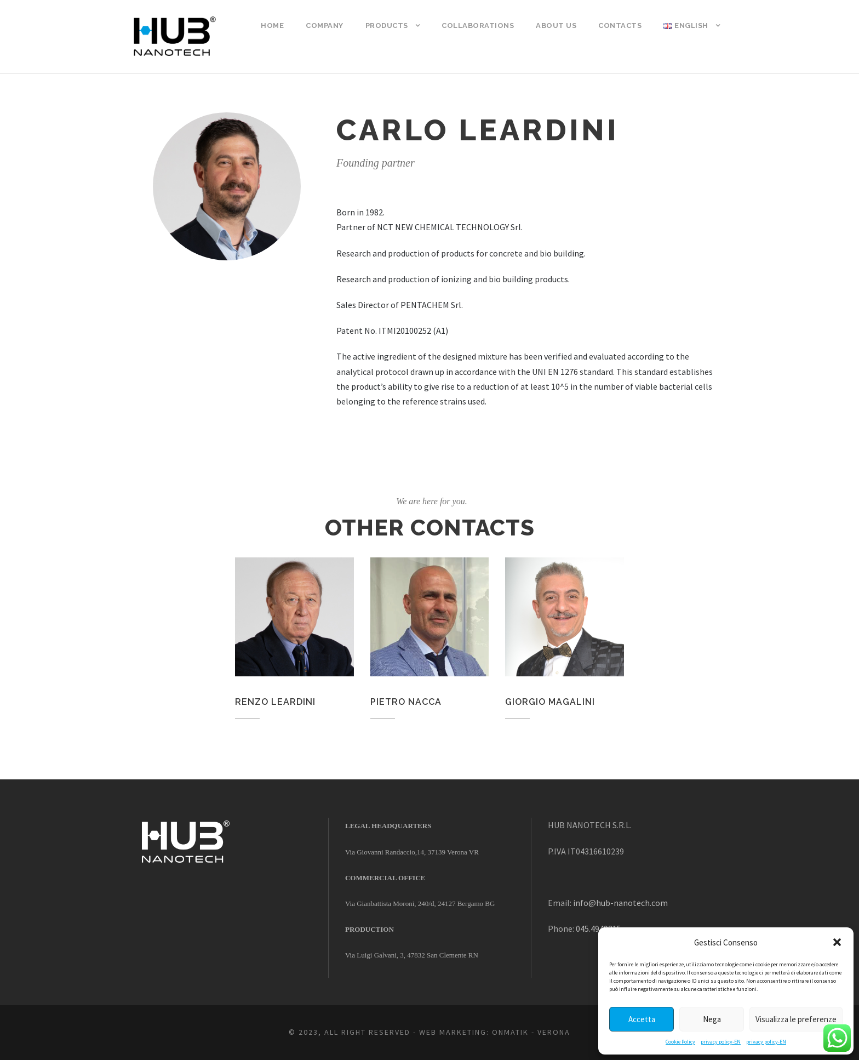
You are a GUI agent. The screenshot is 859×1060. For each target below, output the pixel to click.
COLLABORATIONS (478, 25)
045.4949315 (598, 928)
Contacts (620, 25)
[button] (837, 942)
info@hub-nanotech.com (620, 902)
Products (386, 25)
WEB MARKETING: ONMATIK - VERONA (494, 1032)
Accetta (641, 1019)
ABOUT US (556, 25)
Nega (712, 1019)
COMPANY (324, 25)
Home (272, 25)
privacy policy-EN (721, 1041)
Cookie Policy (680, 1041)
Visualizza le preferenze (796, 1019)
